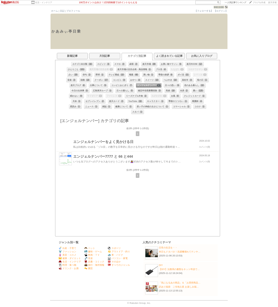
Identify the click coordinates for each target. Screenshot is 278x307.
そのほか (114, 261)
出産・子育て (67, 248)
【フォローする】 (204, 11)
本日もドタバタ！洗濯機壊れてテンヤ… (179, 251)
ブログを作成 (259, 2)
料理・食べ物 (67, 265)
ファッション (67, 251)
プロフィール (73, 11)
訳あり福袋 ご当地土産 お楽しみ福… (179, 286)
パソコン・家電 (118, 258)
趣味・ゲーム (93, 251)
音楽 (88, 258)
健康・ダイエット (70, 258)
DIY (162, 265)
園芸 (88, 268)
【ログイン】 (221, 11)
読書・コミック (94, 261)
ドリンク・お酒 (69, 268)
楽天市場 (272, 2)
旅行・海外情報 (94, 265)
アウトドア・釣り (119, 251)
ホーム (54, 11)
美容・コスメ (67, 255)
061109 (219, 7)
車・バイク (115, 255)
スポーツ (114, 248)
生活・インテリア (43, 2)
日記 (62, 11)
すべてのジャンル (119, 265)
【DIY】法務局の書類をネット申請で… (179, 269)
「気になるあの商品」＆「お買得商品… (179, 282)
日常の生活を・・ (168, 247)
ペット (89, 248)
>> (235, 2)
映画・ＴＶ (92, 255)
